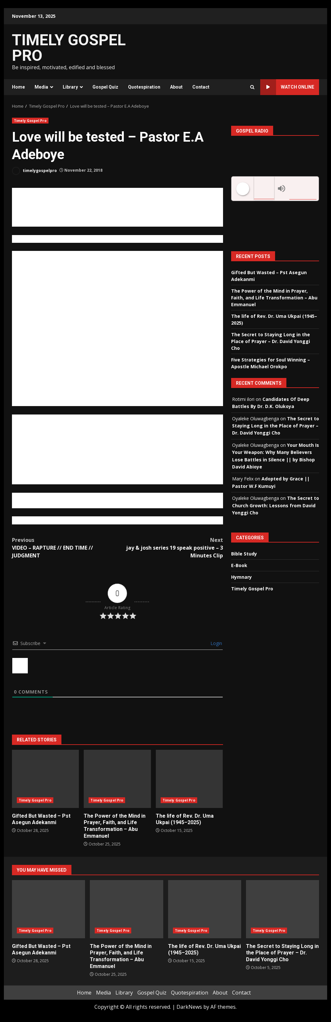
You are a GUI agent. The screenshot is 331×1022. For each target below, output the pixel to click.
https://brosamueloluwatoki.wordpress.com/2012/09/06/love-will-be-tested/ (97, 520)
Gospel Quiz (105, 87)
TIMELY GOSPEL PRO (69, 48)
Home (18, 87)
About (176, 87)
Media (41, 87)
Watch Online (287, 87)
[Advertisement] (228, 51)
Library (70, 87)
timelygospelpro (34, 171)
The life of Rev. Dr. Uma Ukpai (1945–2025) (189, 779)
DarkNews (189, 1006)
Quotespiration (144, 87)
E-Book (239, 565)
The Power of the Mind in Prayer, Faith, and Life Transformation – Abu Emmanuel (117, 779)
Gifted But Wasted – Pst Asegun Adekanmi (45, 779)
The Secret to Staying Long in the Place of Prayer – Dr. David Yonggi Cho (270, 341)
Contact (200, 87)
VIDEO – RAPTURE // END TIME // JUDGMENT (64, 547)
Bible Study (244, 554)
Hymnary (241, 577)
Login (215, 643)
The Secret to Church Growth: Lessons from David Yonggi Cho (275, 505)
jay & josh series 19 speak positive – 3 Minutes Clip (170, 547)
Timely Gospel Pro (30, 120)
